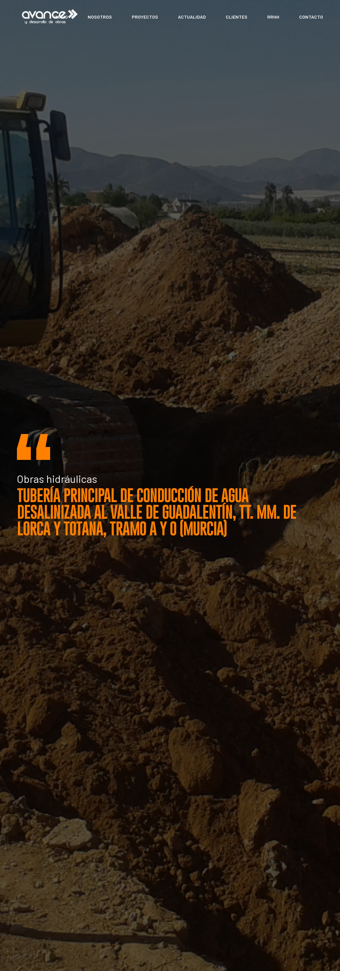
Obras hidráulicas (57, 478)
